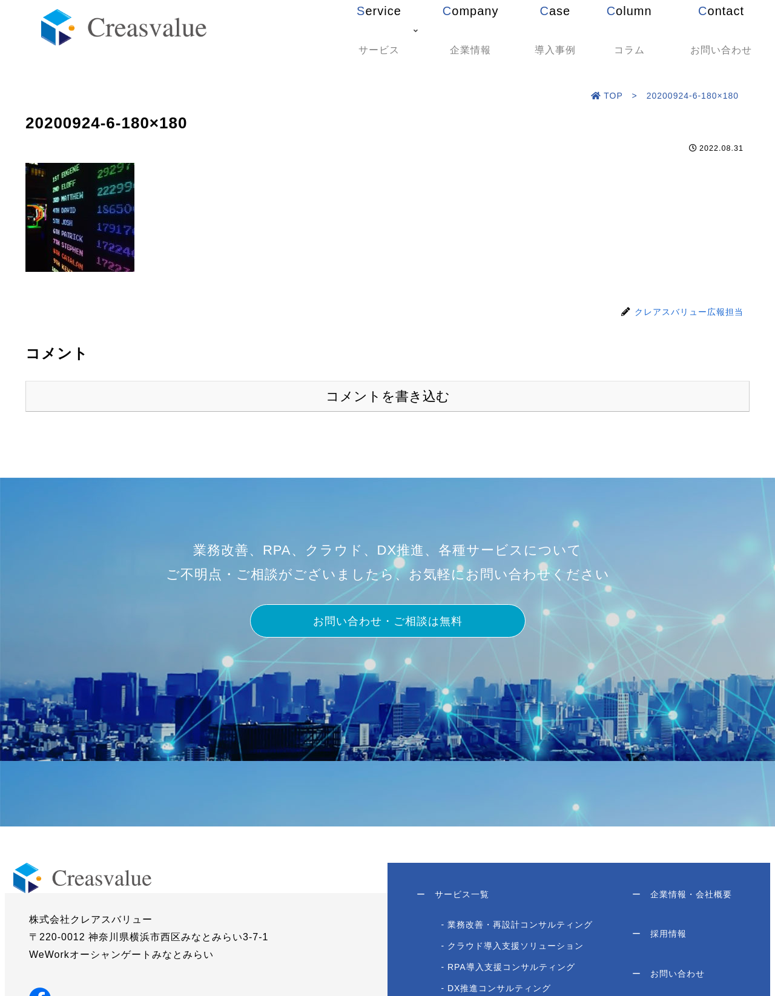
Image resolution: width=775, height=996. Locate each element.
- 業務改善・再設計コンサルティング (518, 927)
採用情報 (658, 938)
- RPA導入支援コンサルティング (509, 970)
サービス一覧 (454, 896)
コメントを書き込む (388, 396)
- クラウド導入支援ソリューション (513, 949)
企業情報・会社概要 (681, 896)
